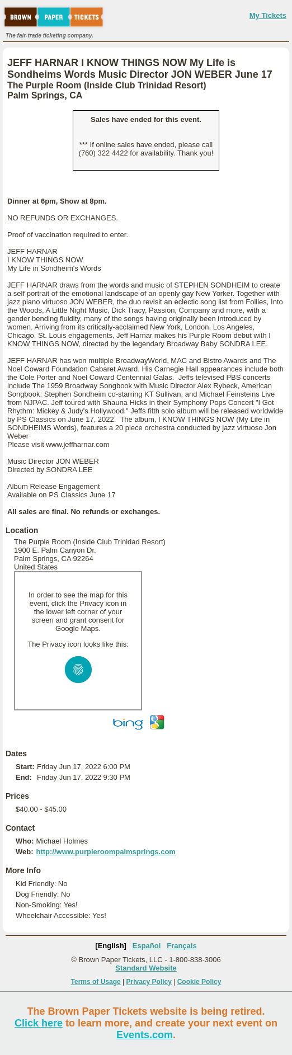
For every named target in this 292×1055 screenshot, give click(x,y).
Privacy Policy (149, 982)
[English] (110, 945)
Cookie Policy (199, 982)
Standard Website (146, 968)
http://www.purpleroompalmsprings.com (105, 851)
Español (147, 945)
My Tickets (267, 15)
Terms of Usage (96, 982)
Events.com (144, 1034)
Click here (39, 1023)
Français (181, 945)
